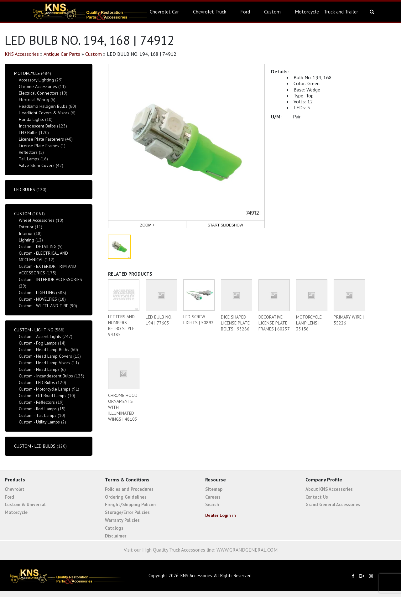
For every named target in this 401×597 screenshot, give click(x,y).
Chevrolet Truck (209, 11)
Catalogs (114, 528)
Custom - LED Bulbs (37, 382)
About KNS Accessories (329, 489)
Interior (26, 233)
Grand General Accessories (332, 504)
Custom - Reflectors (37, 402)
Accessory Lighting (36, 80)
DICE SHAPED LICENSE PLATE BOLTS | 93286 (235, 323)
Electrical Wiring (34, 99)
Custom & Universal (25, 504)
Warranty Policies (122, 520)
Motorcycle (307, 11)
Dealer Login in (220, 515)
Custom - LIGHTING (37, 292)
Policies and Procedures (129, 489)
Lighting (26, 240)
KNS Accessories (22, 54)
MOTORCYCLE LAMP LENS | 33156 (309, 323)
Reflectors (28, 152)
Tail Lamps (29, 159)
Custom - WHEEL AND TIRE (43, 306)
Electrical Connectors (39, 93)
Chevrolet (14, 489)
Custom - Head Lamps (39, 369)
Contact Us (316, 497)
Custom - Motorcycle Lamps (44, 389)
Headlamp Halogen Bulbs (43, 106)
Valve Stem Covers (37, 165)
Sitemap (213, 489)
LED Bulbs (28, 132)
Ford (245, 11)
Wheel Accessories (37, 220)
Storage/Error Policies (127, 512)
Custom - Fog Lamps (38, 343)
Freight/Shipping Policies (131, 504)
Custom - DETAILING (37, 246)
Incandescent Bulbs (37, 126)
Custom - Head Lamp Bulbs (44, 349)
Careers (213, 497)
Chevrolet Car (164, 11)
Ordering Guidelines (126, 497)
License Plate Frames (39, 145)
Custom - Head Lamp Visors (44, 363)
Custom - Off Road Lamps (42, 395)
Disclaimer (115, 536)
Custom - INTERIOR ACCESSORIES (50, 279)
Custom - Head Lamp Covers (45, 356)
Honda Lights (31, 119)
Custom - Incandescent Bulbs (46, 376)
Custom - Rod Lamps (38, 409)
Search (212, 504)
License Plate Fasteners (41, 139)
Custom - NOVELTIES (38, 299)
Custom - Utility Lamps (39, 422)
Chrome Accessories (38, 86)
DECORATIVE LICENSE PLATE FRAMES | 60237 (274, 323)
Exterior (26, 227)
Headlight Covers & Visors (44, 113)
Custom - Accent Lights (40, 336)
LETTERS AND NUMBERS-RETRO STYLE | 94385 (122, 325)
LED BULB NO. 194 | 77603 (159, 320)
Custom (272, 11)
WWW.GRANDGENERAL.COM (247, 550)
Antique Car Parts (62, 54)
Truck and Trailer (341, 11)
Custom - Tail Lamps (37, 415)
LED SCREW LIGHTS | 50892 (198, 319)
